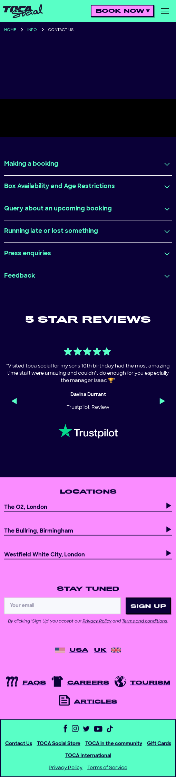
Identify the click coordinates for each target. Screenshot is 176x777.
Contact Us (18, 750)
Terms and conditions (144, 628)
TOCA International (88, 762)
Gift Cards (159, 750)
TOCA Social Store (58, 750)
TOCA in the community (113, 750)
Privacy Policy (96, 628)
